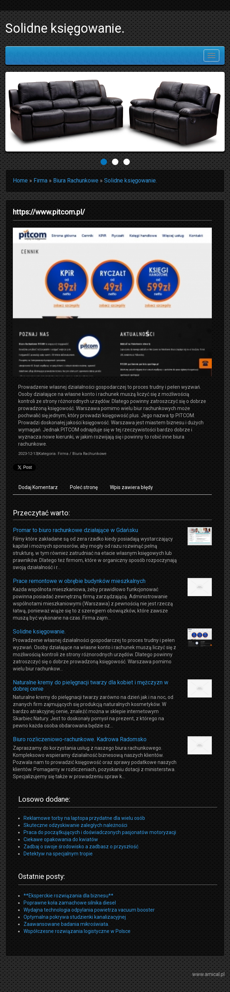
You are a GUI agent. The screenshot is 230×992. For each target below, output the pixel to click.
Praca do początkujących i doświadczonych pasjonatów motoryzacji (100, 832)
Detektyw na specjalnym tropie (58, 853)
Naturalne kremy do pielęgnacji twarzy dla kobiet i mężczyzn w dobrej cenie (90, 685)
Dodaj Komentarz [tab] (38, 487)
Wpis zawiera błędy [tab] (131, 487)
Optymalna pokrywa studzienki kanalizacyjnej (75, 917)
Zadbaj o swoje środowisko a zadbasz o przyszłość (81, 846)
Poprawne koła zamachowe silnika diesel (70, 903)
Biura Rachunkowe (75, 180)
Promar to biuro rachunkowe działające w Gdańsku (75, 530)
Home (20, 180)
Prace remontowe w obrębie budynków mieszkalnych (79, 581)
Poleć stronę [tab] (84, 487)
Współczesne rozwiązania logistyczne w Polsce (77, 931)
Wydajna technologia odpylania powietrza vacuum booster (89, 910)
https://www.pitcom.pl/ (49, 212)
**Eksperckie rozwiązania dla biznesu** (68, 895)
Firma (40, 180)
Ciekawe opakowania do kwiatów (61, 839)
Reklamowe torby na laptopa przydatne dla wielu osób (84, 818)
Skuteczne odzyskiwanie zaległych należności (75, 825)
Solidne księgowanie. (130, 180)
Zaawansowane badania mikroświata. (66, 924)
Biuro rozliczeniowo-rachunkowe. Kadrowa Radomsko (80, 739)
